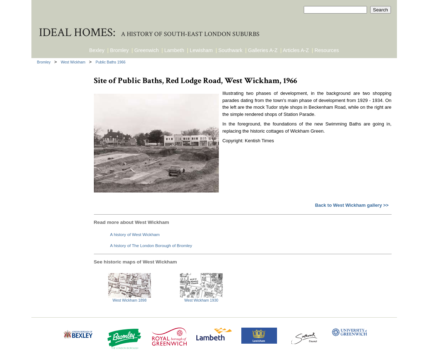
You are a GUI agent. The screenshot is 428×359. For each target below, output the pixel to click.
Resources (326, 50)
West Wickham (73, 62)
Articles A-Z (296, 50)
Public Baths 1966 (111, 62)
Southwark (230, 50)
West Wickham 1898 (129, 300)
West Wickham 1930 (201, 300)
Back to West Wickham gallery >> (351, 205)
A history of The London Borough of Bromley (151, 245)
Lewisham (201, 50)
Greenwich (146, 50)
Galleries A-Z (263, 50)
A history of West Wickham (135, 234)
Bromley (119, 50)
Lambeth (174, 50)
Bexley (97, 50)
